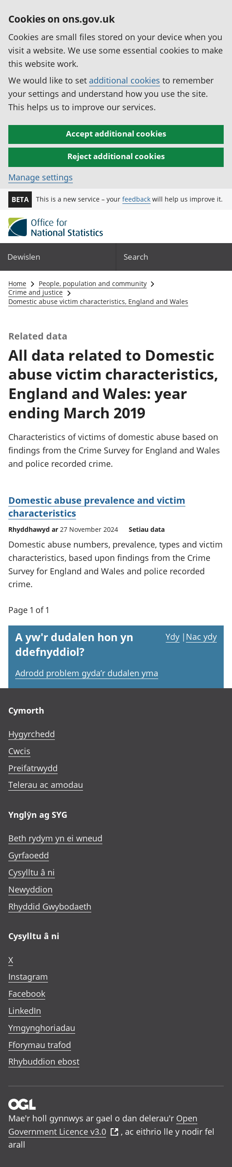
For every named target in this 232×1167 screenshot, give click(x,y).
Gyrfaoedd (28, 855)
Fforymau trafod (39, 1044)
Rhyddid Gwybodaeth (49, 906)
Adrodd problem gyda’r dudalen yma (86, 673)
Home (17, 283)
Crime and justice (35, 292)
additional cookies (124, 80)
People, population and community (93, 283)
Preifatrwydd (33, 768)
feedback (136, 199)
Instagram (28, 976)
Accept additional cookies (116, 133)
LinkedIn (24, 1010)
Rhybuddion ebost (43, 1061)
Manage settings (40, 177)
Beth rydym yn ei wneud (55, 838)
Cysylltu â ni (31, 872)
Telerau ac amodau (45, 784)
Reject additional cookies (116, 156)
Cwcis (19, 750)
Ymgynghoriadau (41, 1027)
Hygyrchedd (31, 733)
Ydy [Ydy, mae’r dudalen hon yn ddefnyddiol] (172, 636)
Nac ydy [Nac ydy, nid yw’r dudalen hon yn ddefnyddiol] (201, 636)
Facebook (26, 993)
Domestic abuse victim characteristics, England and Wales (98, 301)
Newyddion (30, 889)
